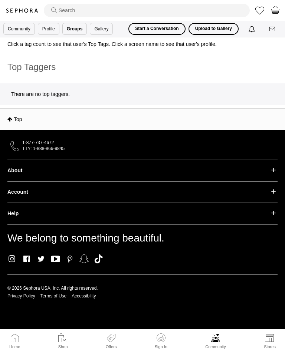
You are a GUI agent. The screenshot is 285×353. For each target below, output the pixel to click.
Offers (111, 346)
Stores (270, 346)
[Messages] (272, 29)
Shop (63, 346)
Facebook (26, 259)
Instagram (12, 259)
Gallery (101, 28)
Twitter (41, 259)
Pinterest (70, 259)
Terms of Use (53, 296)
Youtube (55, 259)
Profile (48, 28)
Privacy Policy (21, 296)
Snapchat (84, 259)
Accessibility (84, 296)
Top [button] (18, 119)
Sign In (161, 341)
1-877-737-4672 (38, 142)
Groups (75, 28)
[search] (147, 10)
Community (215, 346)
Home (14, 346)
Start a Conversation (156, 28)
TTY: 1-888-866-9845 (43, 148)
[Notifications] (252, 28)
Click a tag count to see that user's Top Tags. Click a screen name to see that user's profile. (112, 44)
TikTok (98, 259)
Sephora (22, 11)
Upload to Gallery (213, 28)
